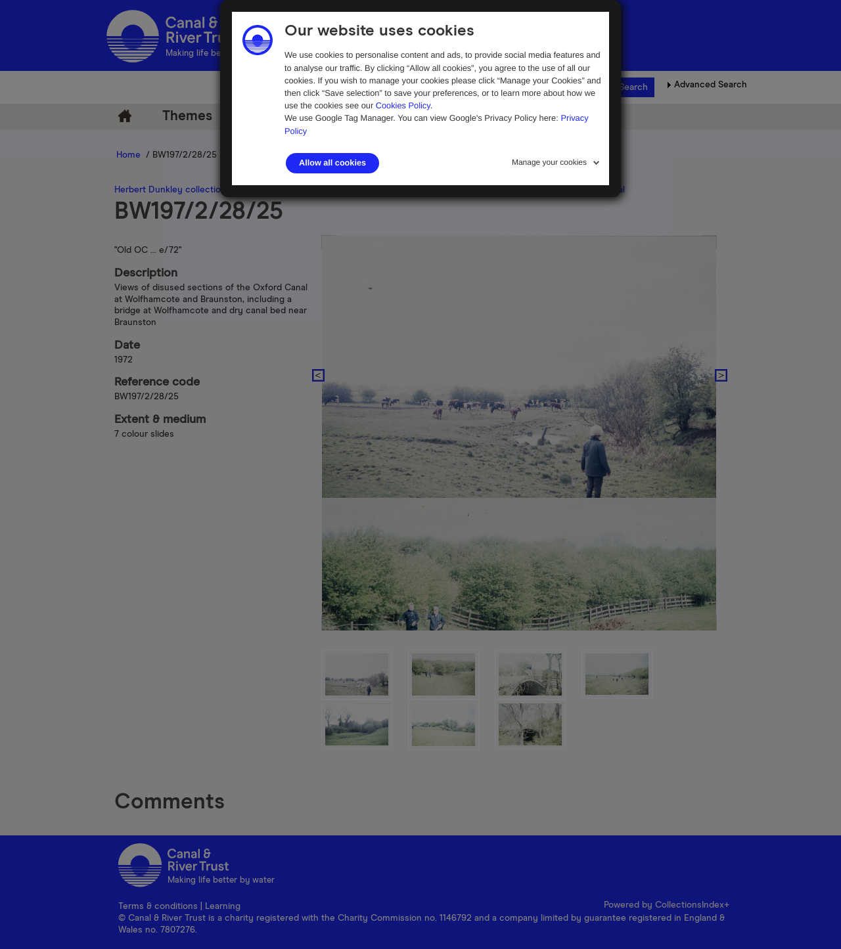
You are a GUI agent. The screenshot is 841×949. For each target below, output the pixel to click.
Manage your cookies (549, 162)
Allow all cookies (332, 162)
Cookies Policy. (404, 105)
